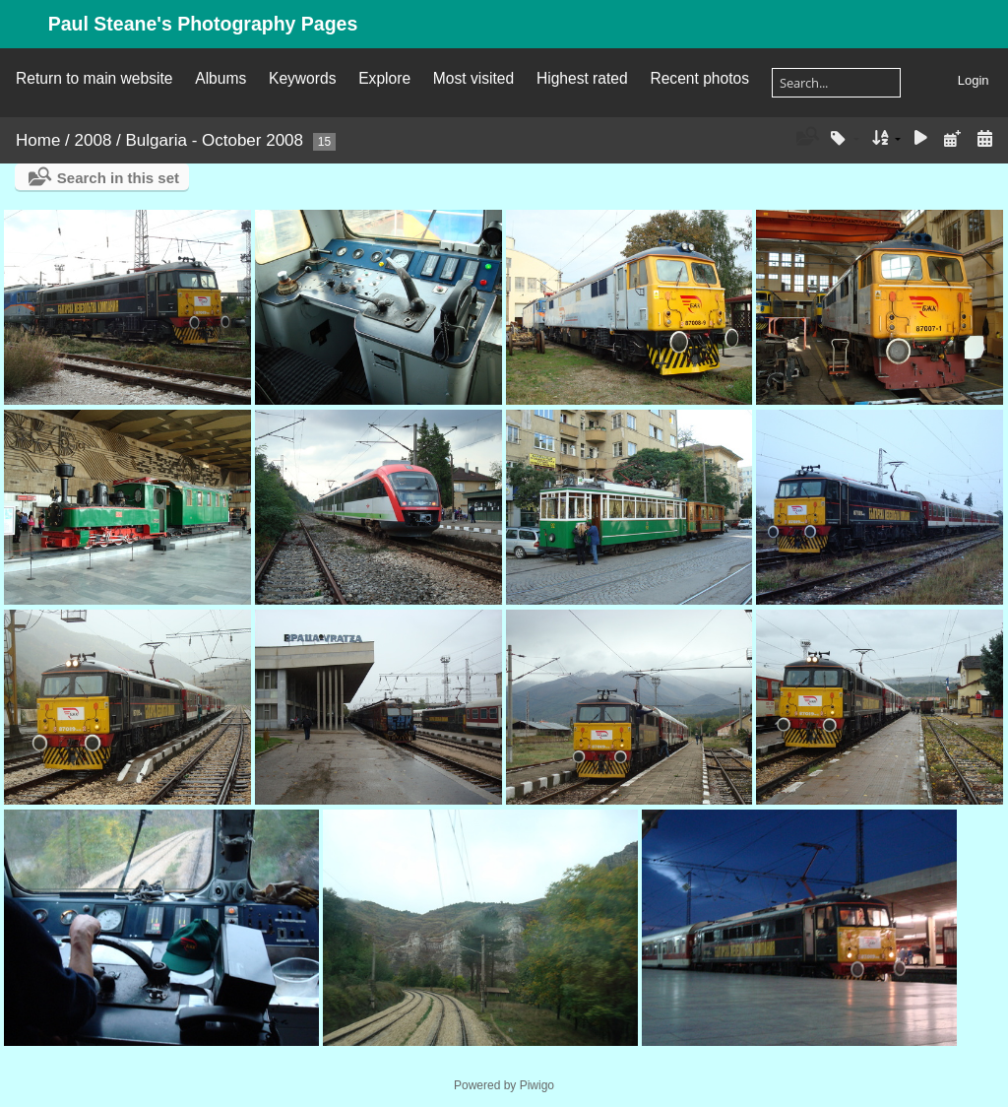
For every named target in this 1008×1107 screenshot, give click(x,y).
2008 (93, 140)
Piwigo (537, 1085)
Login (973, 80)
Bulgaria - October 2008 (215, 140)
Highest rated (582, 78)
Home (38, 140)
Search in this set (118, 177)
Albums (220, 78)
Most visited (473, 78)
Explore (384, 78)
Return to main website (94, 78)
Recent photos (699, 78)
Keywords (302, 78)
